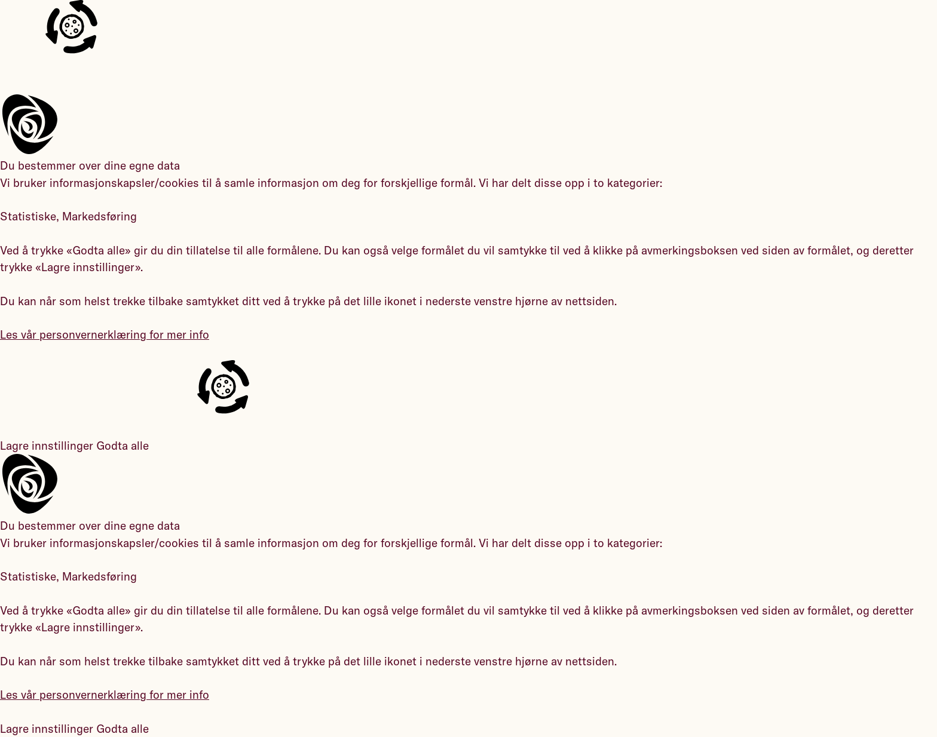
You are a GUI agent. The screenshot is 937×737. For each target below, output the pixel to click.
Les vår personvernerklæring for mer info (104, 334)
